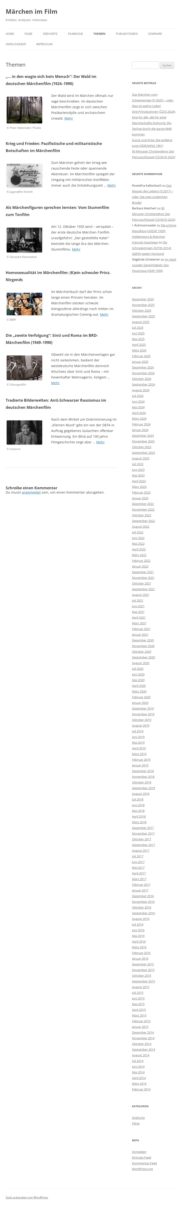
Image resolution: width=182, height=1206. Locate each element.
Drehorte (50, 34)
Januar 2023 (140, 498)
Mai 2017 (138, 867)
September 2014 (143, 1049)
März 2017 (139, 879)
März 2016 (139, 947)
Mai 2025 (138, 339)
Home (10, 34)
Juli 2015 (137, 992)
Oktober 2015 (141, 975)
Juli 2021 (137, 600)
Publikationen (127, 34)
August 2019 (140, 725)
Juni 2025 (138, 333)
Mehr (68, 118)
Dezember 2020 (143, 640)
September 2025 (143, 316)
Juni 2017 (138, 862)
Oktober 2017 (141, 839)
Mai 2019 (138, 742)
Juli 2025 (137, 327)
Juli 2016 (137, 924)
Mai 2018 (138, 811)
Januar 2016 (140, 958)
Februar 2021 (141, 629)
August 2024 (140, 390)
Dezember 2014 (143, 1032)
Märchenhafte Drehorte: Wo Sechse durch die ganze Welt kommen (152, 128)
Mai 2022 (138, 543)
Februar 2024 (141, 424)
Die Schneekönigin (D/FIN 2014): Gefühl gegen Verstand (152, 248)
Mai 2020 (138, 680)
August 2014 (140, 1055)
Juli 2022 (137, 532)
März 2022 (139, 555)
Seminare (155, 34)
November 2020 (143, 646)
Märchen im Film (32, 11)
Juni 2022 (138, 538)
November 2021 (143, 578)
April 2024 (139, 413)
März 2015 (139, 1015)
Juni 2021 (138, 606)
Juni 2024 (138, 401)
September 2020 (143, 657)
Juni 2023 (138, 470)
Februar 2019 (141, 759)
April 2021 (139, 617)
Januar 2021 (140, 634)
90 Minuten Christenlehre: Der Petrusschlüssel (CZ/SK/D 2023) (153, 214)
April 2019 (139, 748)
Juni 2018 (138, 805)
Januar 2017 (140, 890)
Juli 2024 (137, 396)
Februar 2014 (141, 1089)
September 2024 (143, 384)
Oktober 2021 (141, 583)
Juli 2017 (137, 856)
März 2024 (139, 418)
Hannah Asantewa (145, 242)
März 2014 (139, 1083)
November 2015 (143, 970)
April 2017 (139, 873)
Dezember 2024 (143, 367)
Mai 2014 (138, 1072)
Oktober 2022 (141, 515)
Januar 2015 (140, 1027)
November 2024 (143, 373)
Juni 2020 (138, 674)
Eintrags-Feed (141, 1157)
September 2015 (143, 981)
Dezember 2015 (143, 964)
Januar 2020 (140, 703)
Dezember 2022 (143, 504)
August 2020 (140, 663)
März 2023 (139, 487)
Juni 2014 (138, 1066)
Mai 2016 (138, 936)
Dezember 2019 (143, 708)
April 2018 (139, 816)
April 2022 (139, 549)
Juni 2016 (138, 930)
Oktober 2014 (141, 1044)
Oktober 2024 (141, 379)
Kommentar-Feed (144, 1163)
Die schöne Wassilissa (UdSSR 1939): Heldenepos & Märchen (154, 231)
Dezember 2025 (143, 299)
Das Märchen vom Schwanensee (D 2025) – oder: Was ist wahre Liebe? (153, 100)
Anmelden (139, 1152)
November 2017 (143, 833)
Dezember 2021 (143, 572)
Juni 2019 (138, 737)
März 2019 (139, 754)
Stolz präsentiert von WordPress (27, 1197)
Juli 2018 (137, 799)
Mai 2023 (138, 475)
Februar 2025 (141, 356)
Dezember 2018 (143, 771)
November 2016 (143, 902)
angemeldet (31, 492)
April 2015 (139, 1010)
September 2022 (143, 521)
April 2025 (139, 344)
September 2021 (143, 589)
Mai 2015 (138, 1004)
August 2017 (140, 850)
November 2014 (143, 1038)
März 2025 (139, 350)
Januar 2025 (140, 362)
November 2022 (143, 509)
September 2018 (143, 788)
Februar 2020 (141, 697)
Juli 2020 (137, 668)
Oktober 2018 (141, 782)
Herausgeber (16, 44)
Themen (99, 34)
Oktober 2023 (141, 447)
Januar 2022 (140, 566)
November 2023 (143, 441)
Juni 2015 (138, 998)
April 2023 (139, 481)
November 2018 (143, 776)
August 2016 (140, 919)
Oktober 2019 (141, 720)
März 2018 (139, 822)
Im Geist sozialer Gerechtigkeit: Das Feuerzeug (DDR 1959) (154, 265)
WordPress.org (142, 1169)
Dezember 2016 (143, 896)
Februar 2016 (141, 953)
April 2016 (139, 941)
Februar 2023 (141, 492)
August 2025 (140, 322)
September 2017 (143, 845)
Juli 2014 (137, 1061)
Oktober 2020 (141, 651)
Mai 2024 (138, 407)
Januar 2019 (140, 765)
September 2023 (143, 452)
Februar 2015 (141, 1021)
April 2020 (139, 686)
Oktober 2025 (141, 310)
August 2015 (140, 987)
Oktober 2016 (141, 907)
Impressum (44, 44)
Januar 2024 (140, 430)
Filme (28, 34)
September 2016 (143, 913)
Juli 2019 (137, 731)
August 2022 (140, 526)
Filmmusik (75, 34)
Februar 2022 (141, 560)
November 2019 (143, 714)
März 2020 (139, 691)
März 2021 (139, 623)
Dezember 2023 (143, 435)
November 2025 (143, 305)
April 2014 (139, 1078)
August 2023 (140, 458)
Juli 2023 (137, 464)
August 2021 (140, 595)
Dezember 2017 (143, 828)
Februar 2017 (141, 884)
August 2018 (140, 794)
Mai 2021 (138, 612)
